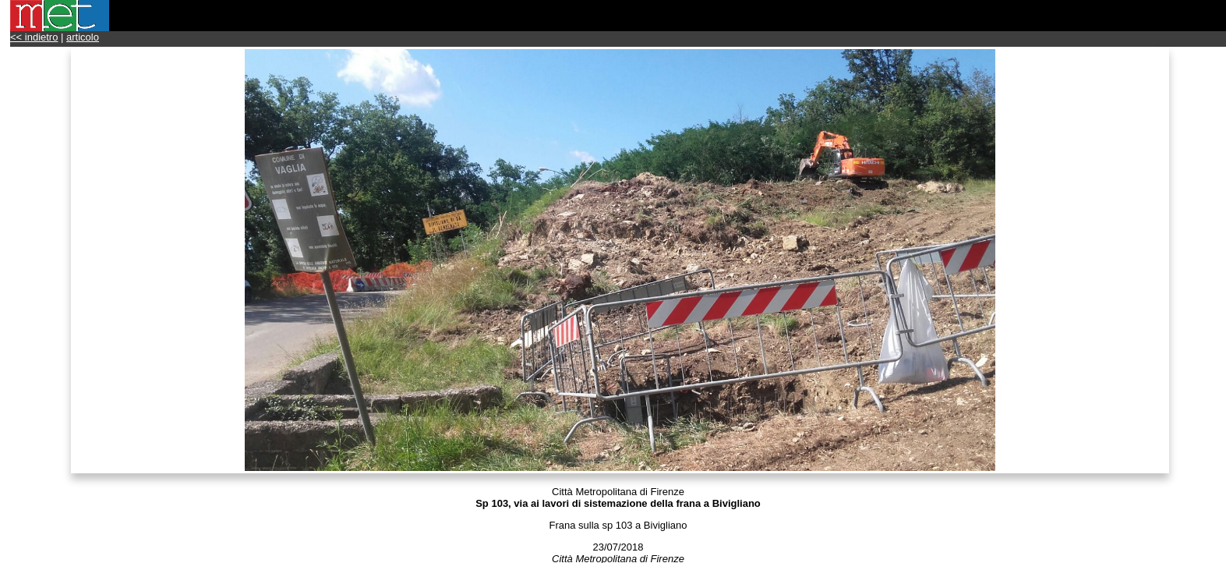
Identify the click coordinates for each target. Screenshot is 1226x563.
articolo (82, 37)
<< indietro (34, 37)
